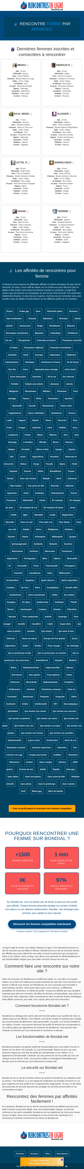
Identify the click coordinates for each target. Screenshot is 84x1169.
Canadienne (35, 573)
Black (40, 435)
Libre (49, 427)
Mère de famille (55, 791)
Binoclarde (31, 682)
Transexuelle (51, 566)
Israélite (31, 631)
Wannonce (14, 762)
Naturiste (61, 747)
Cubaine (10, 587)
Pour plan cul (45, 522)
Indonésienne (11, 362)
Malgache (13, 391)
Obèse (23, 464)
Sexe (38, 311)
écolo (23, 456)
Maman (69, 667)
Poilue (28, 435)
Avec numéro (68, 784)
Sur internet (68, 377)
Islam (49, 573)
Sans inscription (33, 776)
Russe (10, 311)
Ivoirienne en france (50, 362)
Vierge (36, 464)
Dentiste (31, 689)
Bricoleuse (17, 675)
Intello (25, 704)
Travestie (18, 573)
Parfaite (14, 384)
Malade (46, 478)
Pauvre (26, 398)
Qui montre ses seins (47, 718)
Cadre (50, 624)
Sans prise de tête (56, 776)
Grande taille (71, 587)
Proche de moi (26, 769)
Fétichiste (72, 609)
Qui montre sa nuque (50, 726)
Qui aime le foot (66, 631)
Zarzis (74, 638)
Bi (10, 566)
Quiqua (72, 536)
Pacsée (27, 471)
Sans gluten (34, 675)
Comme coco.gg (14, 755)
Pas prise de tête (36, 486)
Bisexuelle (72, 558)
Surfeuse (34, 551)
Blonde (42, 442)
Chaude (57, 609)
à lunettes (28, 442)
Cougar (21, 427)
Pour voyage (54, 646)
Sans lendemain (14, 318)
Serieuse (73, 311)
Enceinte (37, 377)
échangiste (40, 536)
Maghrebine (67, 515)
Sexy (75, 427)
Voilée (54, 595)
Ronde (10, 478)
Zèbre (74, 696)
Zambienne (56, 413)
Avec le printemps (46, 784)
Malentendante (50, 682)
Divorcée (62, 420)
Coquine (42, 609)
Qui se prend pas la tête (19, 653)
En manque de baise (53, 507)
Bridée (38, 646)
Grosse (71, 413)
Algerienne (12, 558)
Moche (10, 609)
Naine (62, 464)
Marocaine (50, 551)
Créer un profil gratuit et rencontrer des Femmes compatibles (42, 808)
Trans (36, 566)
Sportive (69, 398)
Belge (40, 326)
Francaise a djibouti (33, 347)
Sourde (32, 406)
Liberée (69, 384)
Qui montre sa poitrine (19, 718)
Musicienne (17, 551)
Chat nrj (71, 689)
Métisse (53, 435)
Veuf (23, 791)
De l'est (24, 587)
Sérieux (62, 762)
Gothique (59, 602)
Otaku (69, 675)
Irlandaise (29, 362)
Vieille (13, 515)
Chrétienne (72, 333)
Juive (25, 369)
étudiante (38, 544)
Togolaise (29, 580)
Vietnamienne (57, 493)
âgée (25, 515)
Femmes (20, 1154)
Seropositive (12, 580)
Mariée (35, 420)
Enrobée (26, 449)
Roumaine (53, 398)
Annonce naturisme (41, 747)
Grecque (39, 355)
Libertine (36, 427)
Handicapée (26, 609)
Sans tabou (13, 776)
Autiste (48, 616)
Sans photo (25, 784)
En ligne (26, 602)
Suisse (74, 493)
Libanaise (54, 384)
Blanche (71, 326)
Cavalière (36, 624)
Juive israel (70, 369)
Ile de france (73, 362)
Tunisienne (67, 551)
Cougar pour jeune (38, 755)
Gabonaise (55, 355)
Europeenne (24, 340)
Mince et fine (42, 449)
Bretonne (15, 682)
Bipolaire (39, 333)
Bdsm (13, 667)
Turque (71, 471)
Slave (37, 587)
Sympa (58, 449)
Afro (65, 435)
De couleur (69, 595)
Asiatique (39, 493)
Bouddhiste (55, 471)
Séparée (13, 471)
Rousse (69, 442)
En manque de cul (28, 507)
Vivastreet (73, 755)
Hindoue (69, 529)
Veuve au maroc (29, 638)
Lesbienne (13, 435)
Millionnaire (64, 573)
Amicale (32, 318)
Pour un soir (27, 522)
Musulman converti (16, 747)
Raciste (12, 616)
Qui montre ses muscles (64, 711)
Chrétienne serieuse (51, 689)
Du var (9, 340)
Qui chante (46, 631)
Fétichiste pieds (54, 311)
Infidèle (62, 427)
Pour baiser (64, 522)
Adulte (43, 769)
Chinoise (10, 638)
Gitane (25, 536)
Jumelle (21, 624)
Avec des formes (28, 478)
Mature (57, 558)
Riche (39, 398)
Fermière (54, 456)
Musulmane (30, 391)
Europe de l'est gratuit (54, 638)
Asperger (62, 616)
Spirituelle (17, 406)
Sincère (11, 536)
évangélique (53, 587)
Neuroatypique (71, 704)
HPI (55, 704)
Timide (73, 602)
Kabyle (26, 529)
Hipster (72, 449)
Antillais (57, 755)
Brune (56, 442)
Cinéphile (68, 682)
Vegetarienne (15, 413)
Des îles (12, 369)
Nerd (58, 478)
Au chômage (73, 646)
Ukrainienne (48, 406)
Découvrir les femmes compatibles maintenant (42, 924)
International (62, 1154)
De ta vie (52, 377)
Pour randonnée (30, 616)
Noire (38, 529)
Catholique (55, 333)
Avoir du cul (70, 740)
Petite (74, 464)
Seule (72, 507)
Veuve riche (66, 406)
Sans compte (45, 762)
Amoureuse (25, 326)
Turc (75, 747)
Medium (73, 660)
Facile (42, 500)
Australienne (42, 660)
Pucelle (49, 464)
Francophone (53, 675)
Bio (12, 456)
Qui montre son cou (23, 726)
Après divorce (47, 580)
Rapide (56, 769)
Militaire (46, 391)
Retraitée (38, 515)
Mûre (44, 558)
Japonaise (12, 493)
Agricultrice (37, 456)
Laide (9, 420)
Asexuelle (22, 566)
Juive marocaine (18, 377)
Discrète (55, 486)
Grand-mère (52, 740)
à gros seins (34, 740)
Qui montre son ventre (35, 711)
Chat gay (70, 769)
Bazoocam (28, 696)
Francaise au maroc (46, 340)
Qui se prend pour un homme (52, 653)
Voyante (58, 660)
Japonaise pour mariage (46, 369)
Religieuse (53, 529)
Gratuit (29, 762)
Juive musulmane (36, 595)
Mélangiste (57, 536)
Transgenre (69, 566)
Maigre (11, 449)
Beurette (10, 522)
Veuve (48, 420)
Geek (25, 355)
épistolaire (13, 711)
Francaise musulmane (60, 347)
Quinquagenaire (19, 544)
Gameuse (72, 478)
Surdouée (10, 704)
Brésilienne (54, 326)
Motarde (53, 544)
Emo (75, 420)
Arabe (52, 515)
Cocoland (12, 696)
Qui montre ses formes (32, 733)
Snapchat (60, 696)
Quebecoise (42, 602)
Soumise (68, 544)
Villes (47, 1154)
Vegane (22, 420)
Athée (40, 471)
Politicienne (14, 689)
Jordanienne (15, 595)
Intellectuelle (41, 704)
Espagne (11, 602)
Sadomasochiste (31, 667)
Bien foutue (15, 486)
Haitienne (71, 355)
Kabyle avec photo (34, 384)
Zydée (25, 646)
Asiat (25, 493)
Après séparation (69, 580)
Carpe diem (65, 624)
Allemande (28, 500)
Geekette (12, 355)
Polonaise (62, 391)
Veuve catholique (36, 413)
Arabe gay (24, 311)
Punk (9, 427)
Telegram (44, 696)
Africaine (63, 318)
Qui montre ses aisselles (62, 733)
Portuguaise (30, 558)
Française (11, 500)
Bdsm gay (37, 791)
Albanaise (47, 318)
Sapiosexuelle (14, 740)
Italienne (69, 486)
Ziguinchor (10, 646)
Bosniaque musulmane (17, 333)
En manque (57, 500)
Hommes (34, 1154)
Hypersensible (53, 667)
